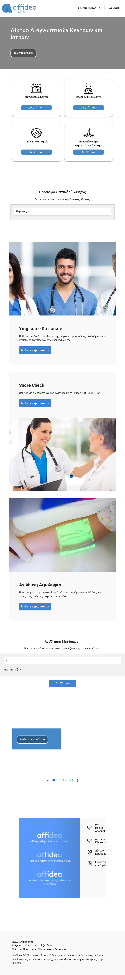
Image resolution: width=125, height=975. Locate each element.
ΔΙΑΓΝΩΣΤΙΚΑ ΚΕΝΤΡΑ (89, 8)
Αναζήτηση (36, 107)
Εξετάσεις (47, 945)
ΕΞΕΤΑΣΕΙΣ (113, 8)
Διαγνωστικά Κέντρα (24, 945)
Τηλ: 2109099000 (23, 53)
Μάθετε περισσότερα (35, 350)
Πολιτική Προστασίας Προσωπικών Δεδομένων (40, 949)
